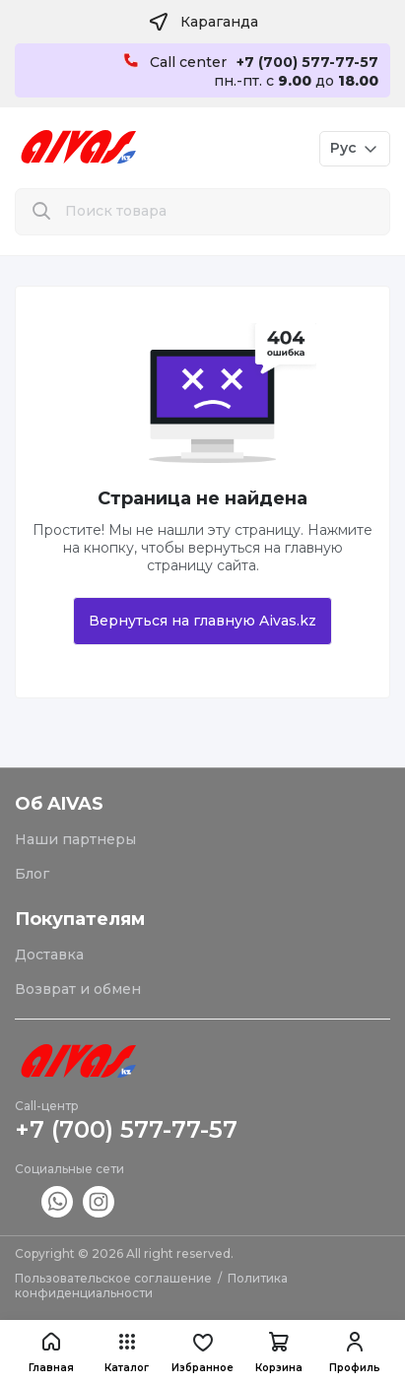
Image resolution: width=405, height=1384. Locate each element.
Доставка (49, 954)
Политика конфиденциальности (151, 1285)
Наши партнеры (75, 839)
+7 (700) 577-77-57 (126, 1129)
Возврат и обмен (78, 989)
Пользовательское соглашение (113, 1278)
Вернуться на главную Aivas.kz (202, 620)
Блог (32, 874)
